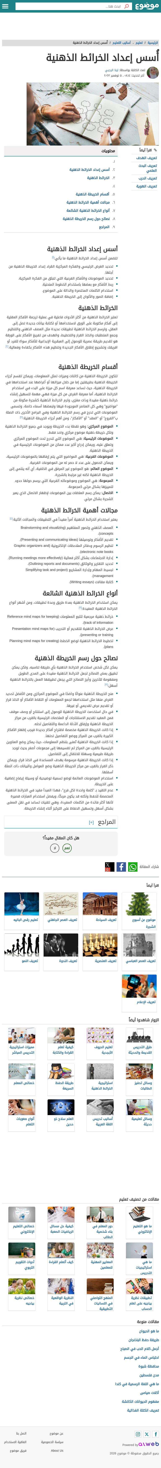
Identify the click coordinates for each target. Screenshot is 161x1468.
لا (55, 848)
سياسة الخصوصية (52, 1442)
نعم (67, 848)
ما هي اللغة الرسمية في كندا (137, 1384)
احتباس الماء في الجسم (141, 1357)
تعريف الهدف (146, 158)
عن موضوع (56, 1433)
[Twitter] (146, 1434)
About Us (57, 1451)
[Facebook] (155, 1434)
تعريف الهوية (146, 186)
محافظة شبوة (148, 1366)
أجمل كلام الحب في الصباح (139, 1349)
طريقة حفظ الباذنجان (144, 1340)
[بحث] (126, 6)
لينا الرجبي (111, 70)
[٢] (7, 346)
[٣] (21, 417)
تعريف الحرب (148, 178)
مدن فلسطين (149, 1375)
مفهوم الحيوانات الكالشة (140, 1401)
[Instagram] (138, 1434)
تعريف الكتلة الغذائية (143, 1410)
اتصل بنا (21, 1433)
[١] (53, 257)
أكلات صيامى (149, 1393)
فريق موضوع (18, 1451)
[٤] (11, 518)
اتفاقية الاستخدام (15, 1442)
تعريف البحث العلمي (148, 168)
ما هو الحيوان (149, 1331)
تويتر (109, 867)
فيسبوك (121, 867)
